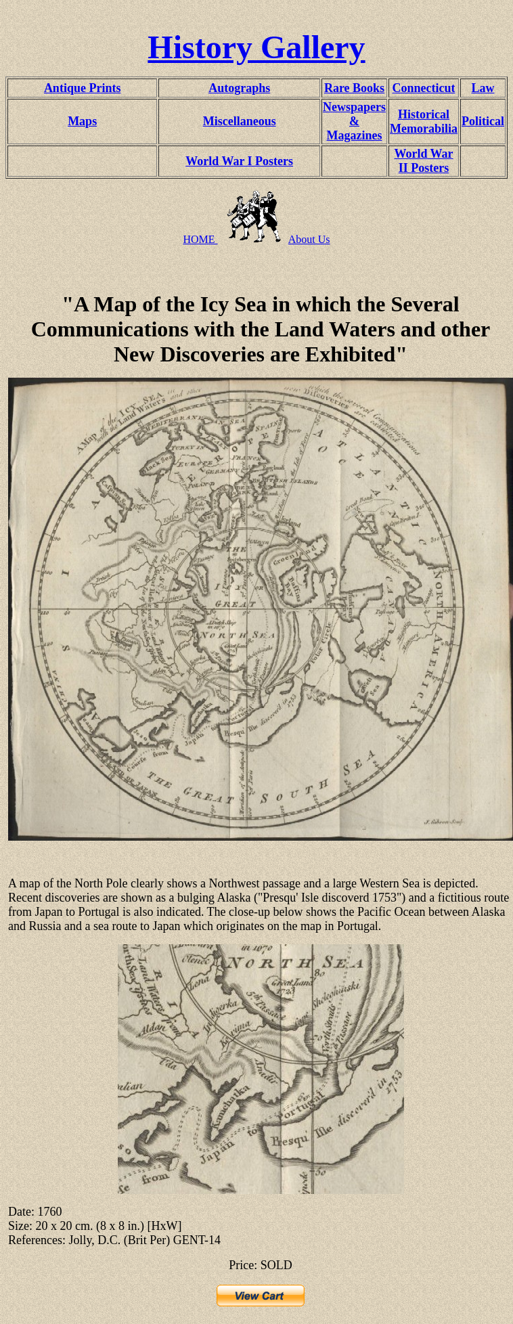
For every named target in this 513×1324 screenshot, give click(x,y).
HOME (200, 239)
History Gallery (256, 47)
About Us (309, 239)
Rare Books (354, 88)
